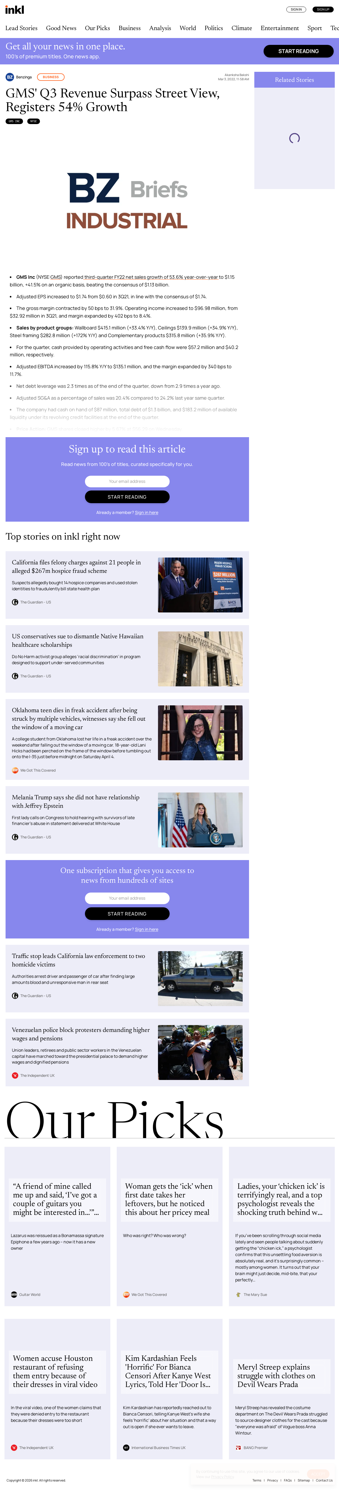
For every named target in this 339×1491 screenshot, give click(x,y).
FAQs (288, 1480)
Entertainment (280, 28)
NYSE (33, 121)
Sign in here (146, 512)
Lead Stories (21, 28)
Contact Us (324, 1480)
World (188, 28)
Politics (214, 28)
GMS (56, 277)
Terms (256, 1480)
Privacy (272, 1480)
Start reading (298, 51)
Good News (61, 28)
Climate (242, 28)
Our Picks (97, 28)
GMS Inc (14, 121)
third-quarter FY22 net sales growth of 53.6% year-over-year (151, 277)
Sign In (296, 9)
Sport (315, 28)
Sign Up (323, 9)
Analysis (160, 28)
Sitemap (304, 1480)
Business (130, 28)
